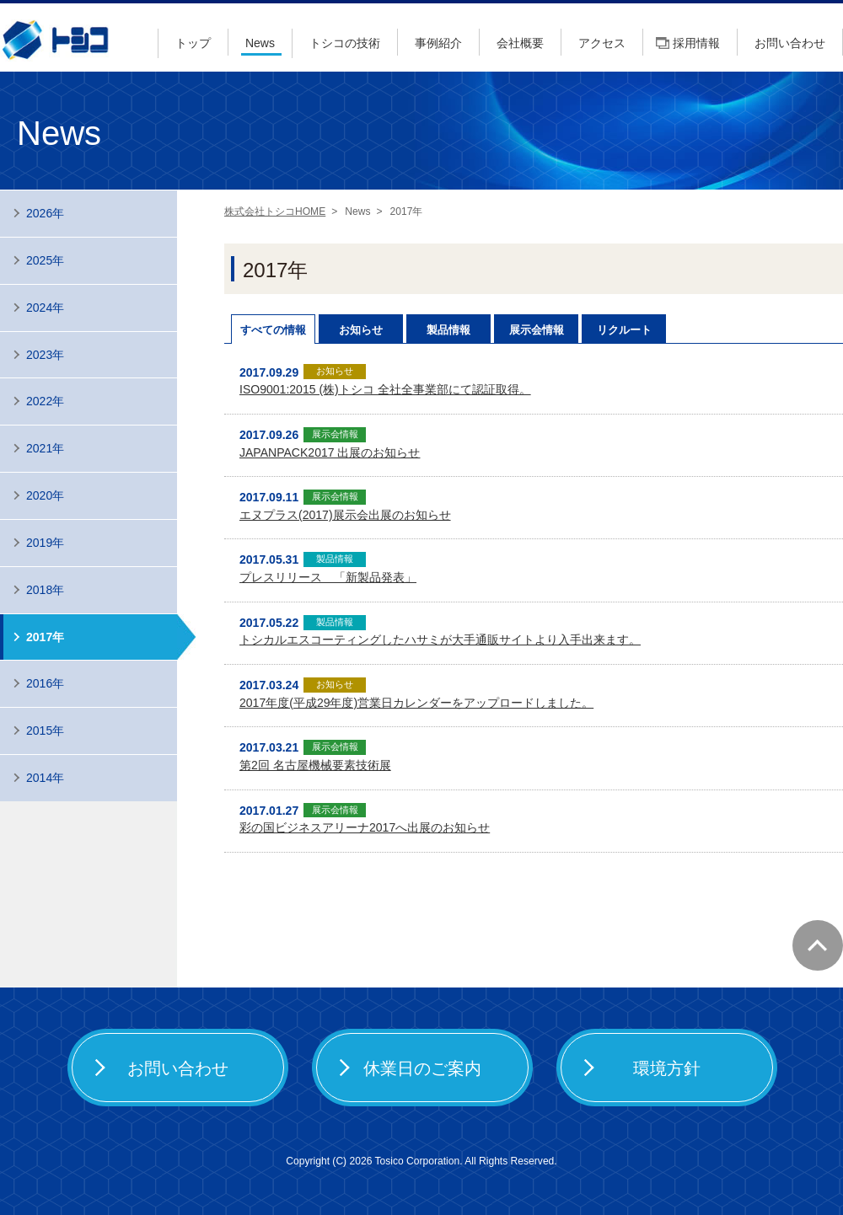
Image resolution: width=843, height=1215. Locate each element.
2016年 (45, 683)
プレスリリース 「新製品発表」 (327, 577)
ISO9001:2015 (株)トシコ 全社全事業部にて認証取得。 (385, 389)
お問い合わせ (789, 43)
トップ (193, 43)
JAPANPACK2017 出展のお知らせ (329, 452)
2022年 (45, 401)
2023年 (45, 354)
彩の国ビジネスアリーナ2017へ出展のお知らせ (364, 827)
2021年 (45, 448)
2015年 (45, 730)
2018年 (45, 590)
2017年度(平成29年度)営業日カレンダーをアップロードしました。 (416, 702)
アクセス (602, 43)
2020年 (45, 495)
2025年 (45, 260)
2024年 (45, 307)
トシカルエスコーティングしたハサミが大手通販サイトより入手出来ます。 (440, 639)
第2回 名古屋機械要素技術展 (315, 765)
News (260, 43)
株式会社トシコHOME (274, 211)
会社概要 (520, 43)
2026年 (45, 213)
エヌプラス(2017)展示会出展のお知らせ (345, 515)
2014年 (45, 777)
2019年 (45, 542)
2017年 (45, 637)
